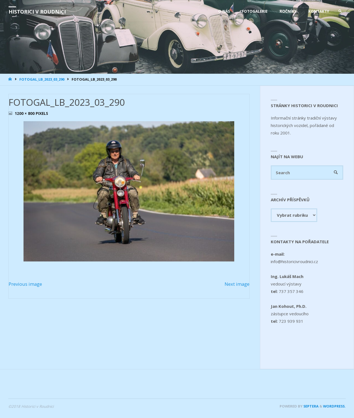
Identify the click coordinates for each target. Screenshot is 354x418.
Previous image (25, 284)
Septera (311, 406)
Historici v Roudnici (37, 11)
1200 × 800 (25, 113)
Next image (237, 284)
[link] (340, 11)
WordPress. (334, 406)
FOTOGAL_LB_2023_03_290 (41, 79)
